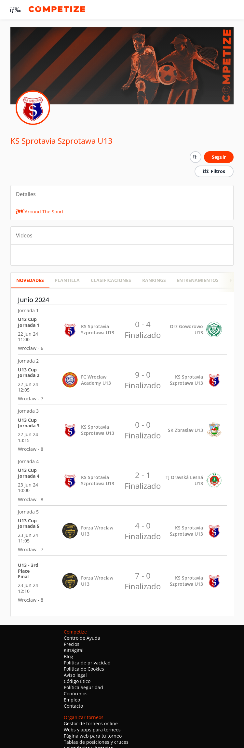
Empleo (72, 700)
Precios (71, 644)
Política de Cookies (84, 669)
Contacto (73, 706)
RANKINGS (154, 280)
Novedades (30, 280)
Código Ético (77, 681)
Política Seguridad (83, 687)
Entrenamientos (198, 280)
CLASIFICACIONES (111, 280)
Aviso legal (75, 675)
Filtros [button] (214, 171)
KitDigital (74, 650)
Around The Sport (39, 211)
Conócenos (76, 693)
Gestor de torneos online (91, 723)
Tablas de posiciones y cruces (96, 742)
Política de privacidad (87, 663)
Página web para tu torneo (93, 736)
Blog (68, 656)
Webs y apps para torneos (92, 730)
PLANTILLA (67, 280)
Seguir (219, 157)
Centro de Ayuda (82, 638)
